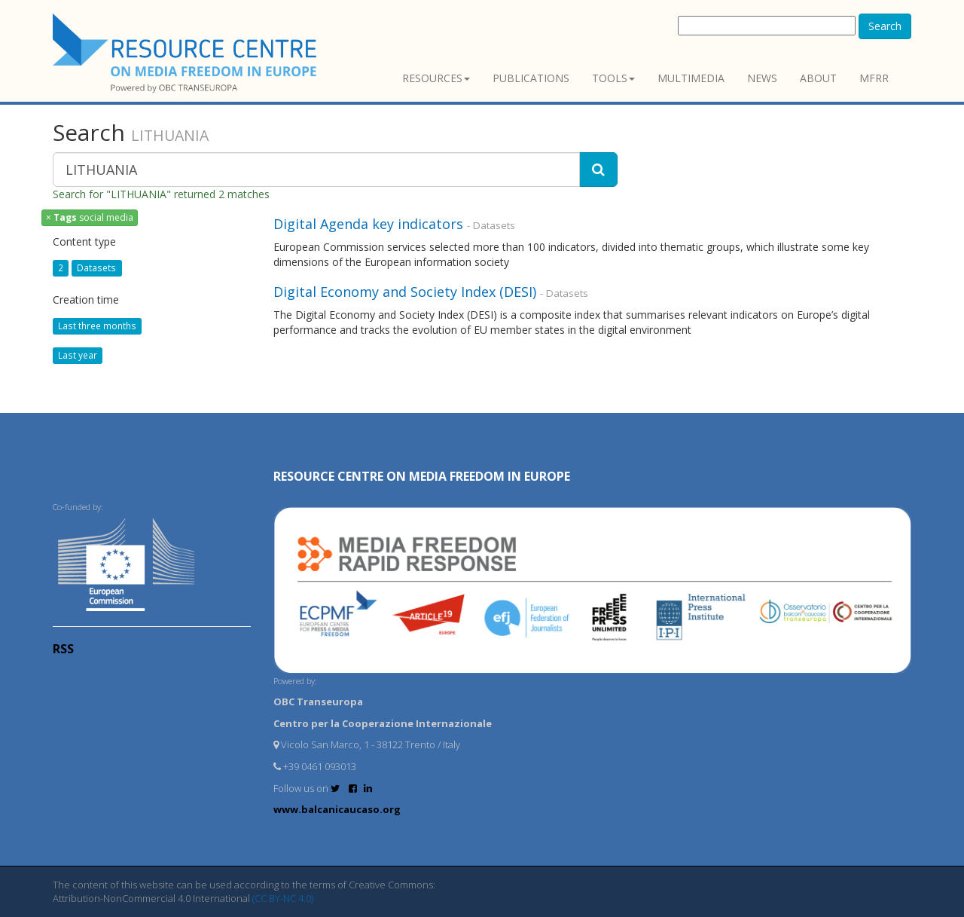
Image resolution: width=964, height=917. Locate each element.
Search (884, 26)
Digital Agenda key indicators (368, 224)
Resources (436, 78)
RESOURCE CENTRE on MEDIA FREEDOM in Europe (421, 476)
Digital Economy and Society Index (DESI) (404, 292)
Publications (531, 78)
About (818, 78)
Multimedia (691, 78)
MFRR (874, 78)
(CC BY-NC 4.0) (282, 898)
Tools (613, 78)
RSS (63, 648)
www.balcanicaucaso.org (337, 809)
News (762, 78)
